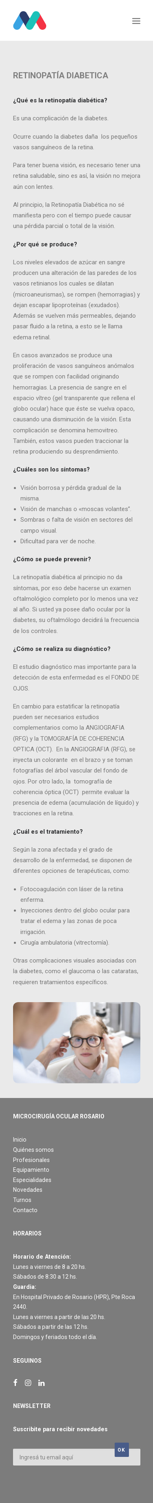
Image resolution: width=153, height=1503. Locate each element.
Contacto (25, 1210)
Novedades (27, 1189)
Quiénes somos (33, 1150)
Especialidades (32, 1180)
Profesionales (31, 1160)
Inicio (20, 1139)
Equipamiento (31, 1170)
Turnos (22, 1200)
